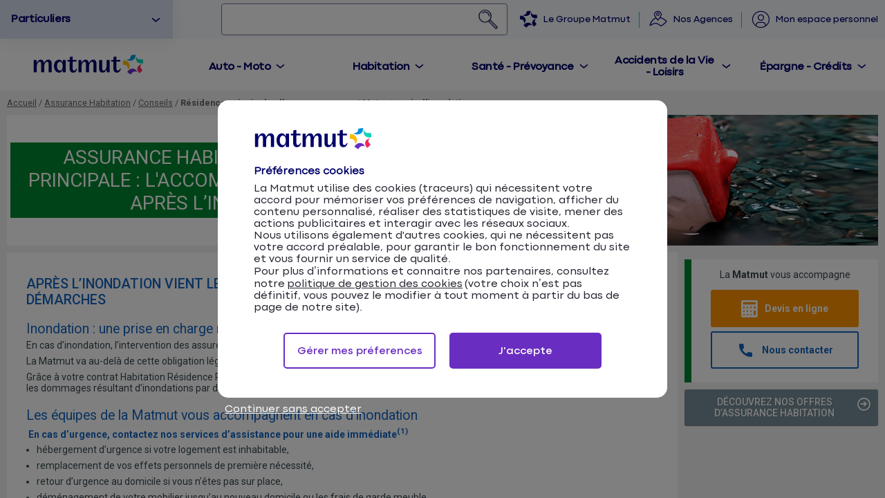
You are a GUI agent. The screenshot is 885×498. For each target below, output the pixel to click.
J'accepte (525, 351)
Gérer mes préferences (359, 351)
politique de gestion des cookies (375, 284)
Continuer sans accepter (293, 409)
